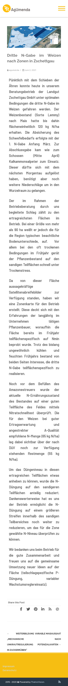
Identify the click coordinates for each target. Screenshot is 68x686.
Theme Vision (37, 682)
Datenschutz (10, 670)
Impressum (9, 666)
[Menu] (61, 8)
